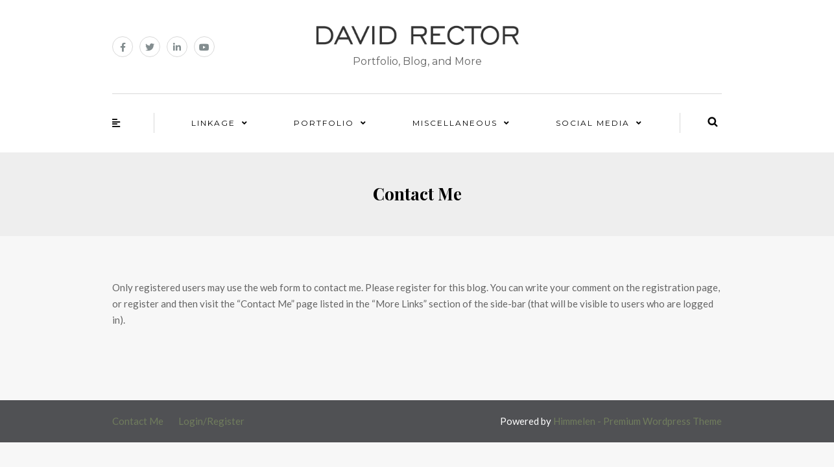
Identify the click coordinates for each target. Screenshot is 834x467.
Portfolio (324, 123)
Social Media (593, 123)
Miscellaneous (454, 123)
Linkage (213, 123)
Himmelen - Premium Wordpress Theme (637, 421)
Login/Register (211, 421)
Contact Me (137, 421)
